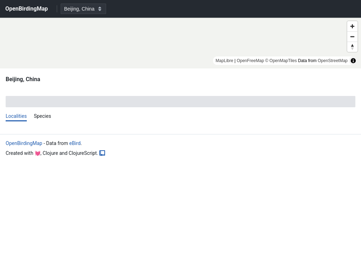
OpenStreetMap (333, 60)
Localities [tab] (16, 116)
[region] (180, 43)
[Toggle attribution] (353, 60)
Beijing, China (23, 79)
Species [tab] (42, 116)
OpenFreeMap (250, 60)
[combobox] (83, 9)
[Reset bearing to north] (352, 47)
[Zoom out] (352, 36)
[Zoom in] (352, 26)
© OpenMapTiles (281, 60)
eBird (74, 143)
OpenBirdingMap (24, 143)
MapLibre (224, 60)
